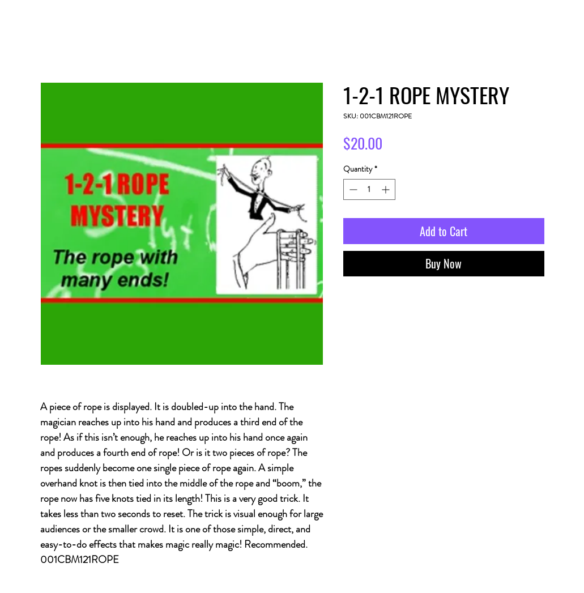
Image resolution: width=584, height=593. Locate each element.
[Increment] (387, 189)
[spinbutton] (369, 189)
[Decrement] (352, 189)
